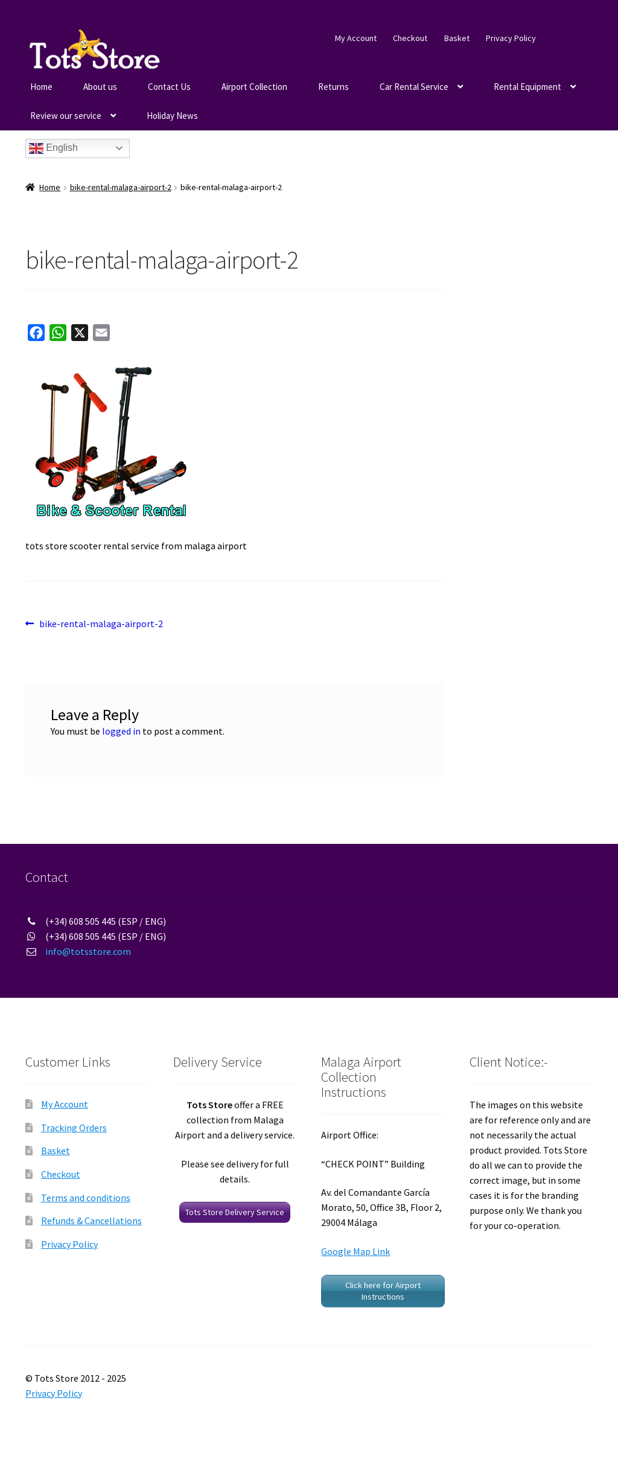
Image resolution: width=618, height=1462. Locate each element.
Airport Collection (254, 86)
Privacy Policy (511, 38)
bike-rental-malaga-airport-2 (120, 187)
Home (41, 86)
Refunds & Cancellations (91, 1221)
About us (100, 86)
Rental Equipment (527, 86)
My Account (356, 38)
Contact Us (169, 86)
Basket (457, 38)
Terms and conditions (85, 1198)
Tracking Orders (74, 1128)
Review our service (65, 115)
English (53, 148)
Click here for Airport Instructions (383, 1291)
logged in (121, 731)
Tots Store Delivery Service (234, 1212)
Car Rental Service (414, 86)
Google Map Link (355, 1251)
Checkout (410, 38)
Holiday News (172, 115)
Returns (333, 86)
